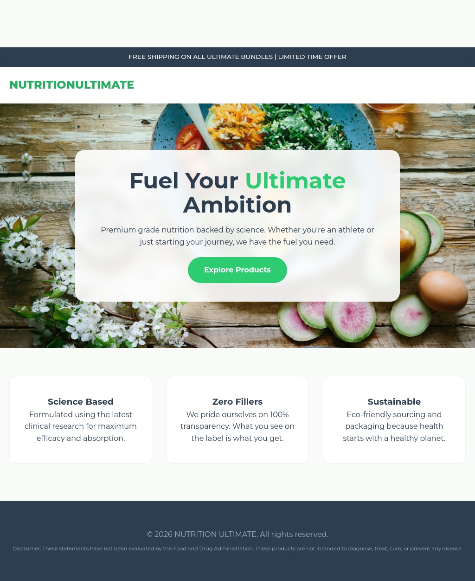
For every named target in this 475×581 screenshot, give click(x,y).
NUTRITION (71, 84)
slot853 (1, 47)
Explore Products (237, 269)
